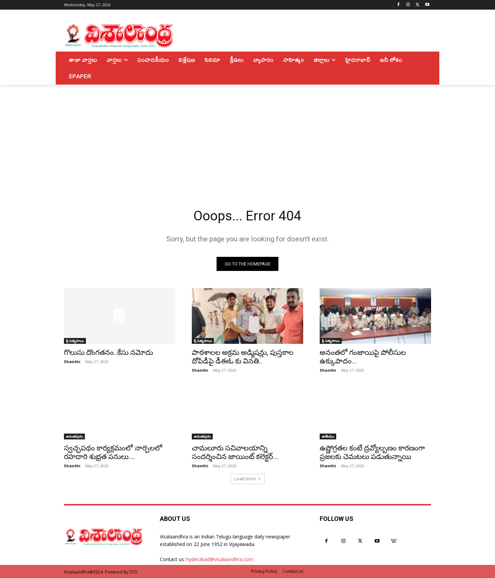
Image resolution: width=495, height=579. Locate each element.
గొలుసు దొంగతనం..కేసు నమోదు (108, 353)
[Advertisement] (247, 136)
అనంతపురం (74, 437)
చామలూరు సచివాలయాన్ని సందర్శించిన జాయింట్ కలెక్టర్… (235, 453)
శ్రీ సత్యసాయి (75, 341)
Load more (247, 479)
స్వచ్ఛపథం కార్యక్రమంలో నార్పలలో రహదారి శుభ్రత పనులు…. (113, 453)
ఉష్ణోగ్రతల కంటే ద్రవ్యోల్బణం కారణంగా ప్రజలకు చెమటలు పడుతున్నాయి (372, 453)
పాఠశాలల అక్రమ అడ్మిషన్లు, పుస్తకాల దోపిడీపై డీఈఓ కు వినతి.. (243, 357)
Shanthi (72, 362)
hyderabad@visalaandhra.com (219, 560)
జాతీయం (328, 437)
